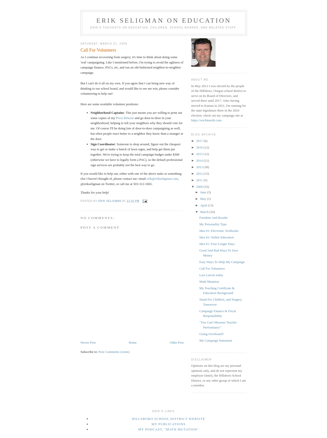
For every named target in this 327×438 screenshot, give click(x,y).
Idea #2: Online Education (216, 237)
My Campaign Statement (215, 340)
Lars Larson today (211, 275)
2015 (199, 154)
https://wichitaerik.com (206, 120)
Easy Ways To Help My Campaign (221, 262)
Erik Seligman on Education (163, 20)
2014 (199, 160)
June (203, 192)
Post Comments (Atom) (114, 352)
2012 (199, 173)
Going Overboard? (211, 334)
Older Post (177, 342)
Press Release (125, 118)
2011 (199, 180)
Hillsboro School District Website (168, 419)
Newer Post (88, 342)
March (205, 212)
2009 (199, 187)
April (204, 205)
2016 (199, 147)
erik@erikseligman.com (162, 178)
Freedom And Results (213, 218)
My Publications (168, 424)
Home (133, 342)
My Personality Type (213, 224)
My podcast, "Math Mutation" (168, 429)
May (203, 199)
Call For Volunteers (212, 268)
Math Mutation (209, 281)
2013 (199, 167)
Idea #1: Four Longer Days (217, 244)
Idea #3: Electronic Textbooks (218, 231)
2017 (199, 141)
